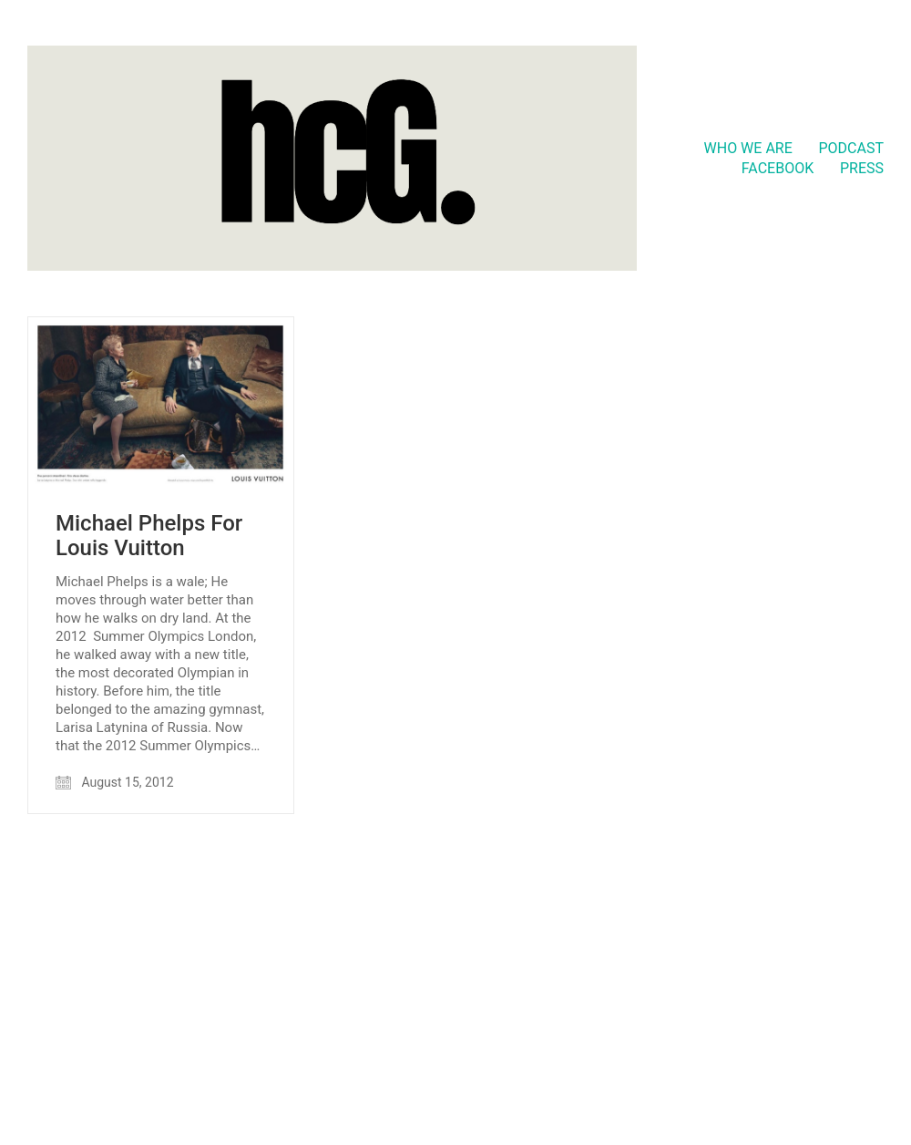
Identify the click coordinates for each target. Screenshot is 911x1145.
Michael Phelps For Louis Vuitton (149, 535)
